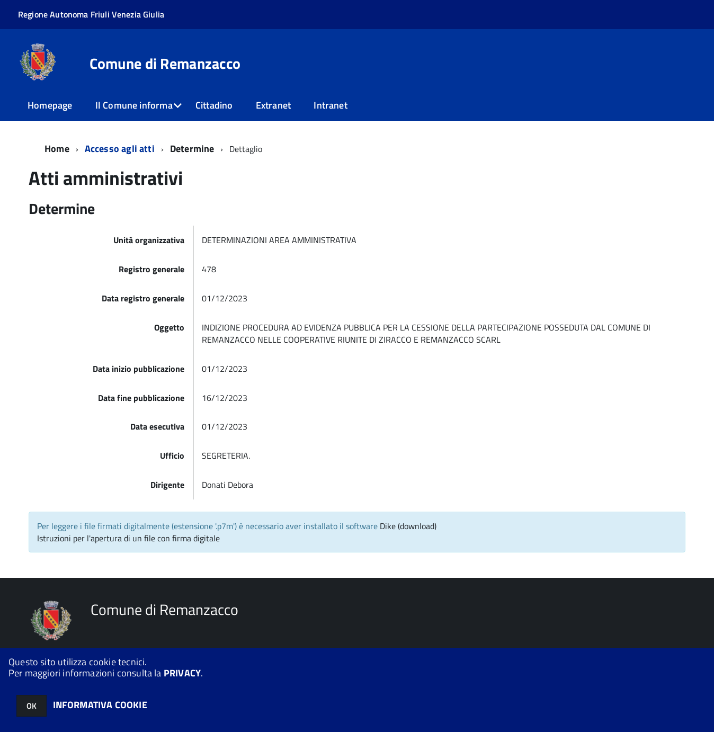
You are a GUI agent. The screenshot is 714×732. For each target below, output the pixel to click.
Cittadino (214, 105)
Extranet (273, 105)
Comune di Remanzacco (165, 63)
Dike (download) (408, 526)
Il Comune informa (134, 105)
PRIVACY (182, 673)
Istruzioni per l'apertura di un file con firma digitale (128, 538)
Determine (192, 148)
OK (31, 706)
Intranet (330, 105)
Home (56, 148)
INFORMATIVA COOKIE (100, 705)
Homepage (50, 105)
